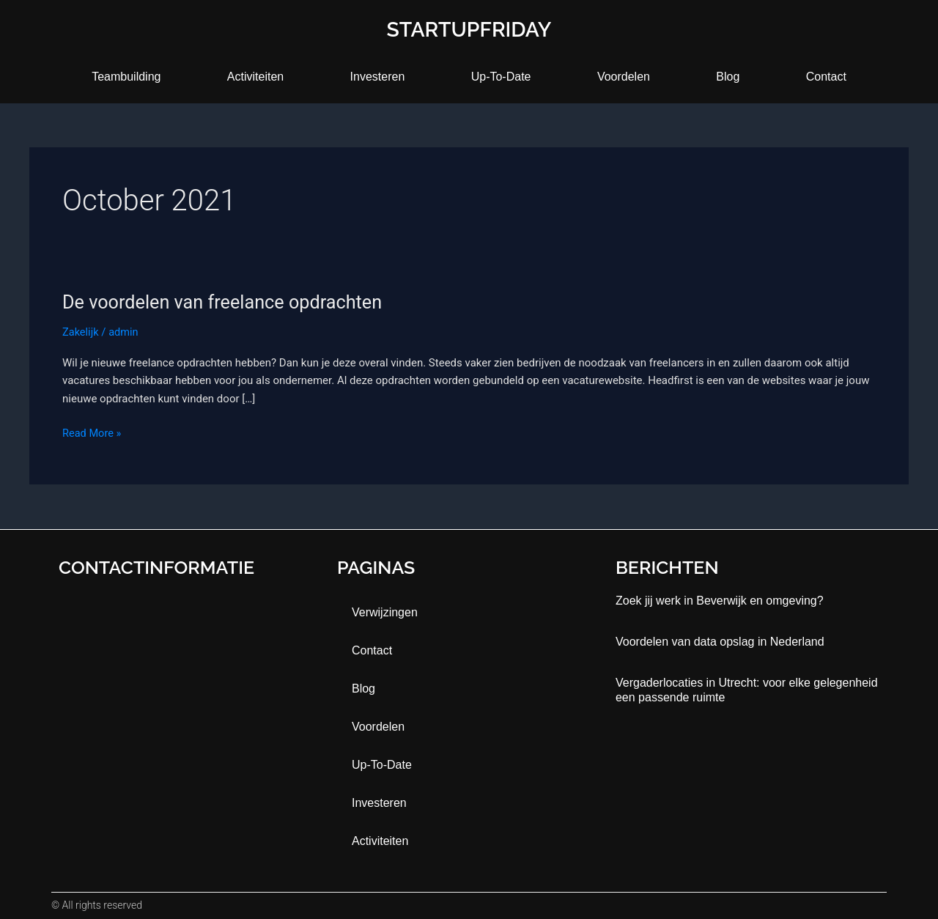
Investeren (377, 76)
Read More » (92, 432)
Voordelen (623, 76)
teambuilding (126, 76)
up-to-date (501, 76)
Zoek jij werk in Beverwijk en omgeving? (720, 600)
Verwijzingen (385, 612)
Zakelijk (81, 332)
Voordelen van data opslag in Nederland (720, 641)
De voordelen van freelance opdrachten (227, 302)
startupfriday (469, 29)
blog (727, 76)
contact (826, 76)
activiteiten (255, 76)
